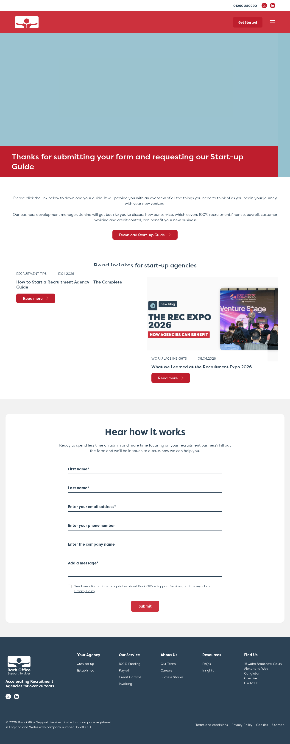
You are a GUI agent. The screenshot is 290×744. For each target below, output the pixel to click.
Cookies (262, 724)
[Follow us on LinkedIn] (16, 696)
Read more (35, 298)
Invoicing (125, 683)
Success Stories (172, 677)
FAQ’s (206, 663)
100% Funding (129, 663)
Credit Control (130, 677)
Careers (166, 670)
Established (85, 670)
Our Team (168, 663)
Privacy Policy (84, 591)
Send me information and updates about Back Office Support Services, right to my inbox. (142, 588)
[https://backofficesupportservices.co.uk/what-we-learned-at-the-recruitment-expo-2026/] (212, 319)
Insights (208, 670)
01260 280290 (245, 5)
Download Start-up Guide (145, 234)
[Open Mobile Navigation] (272, 22)
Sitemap (278, 724)
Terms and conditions (211, 724)
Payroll (124, 670)
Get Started (247, 22)
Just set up (85, 663)
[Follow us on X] (8, 696)
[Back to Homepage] (27, 22)
